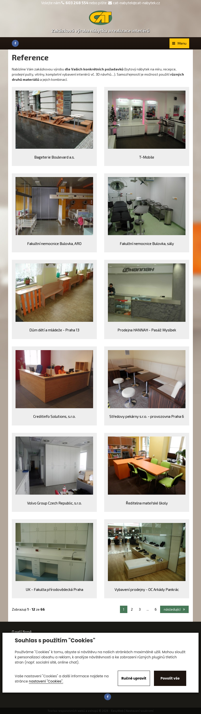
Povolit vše (170, 678)
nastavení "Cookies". (46, 681)
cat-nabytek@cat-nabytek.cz (134, 2)
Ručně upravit (133, 678)
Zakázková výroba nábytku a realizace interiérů (100, 30)
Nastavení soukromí (139, 710)
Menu (179, 43)
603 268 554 (77, 2)
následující (174, 609)
